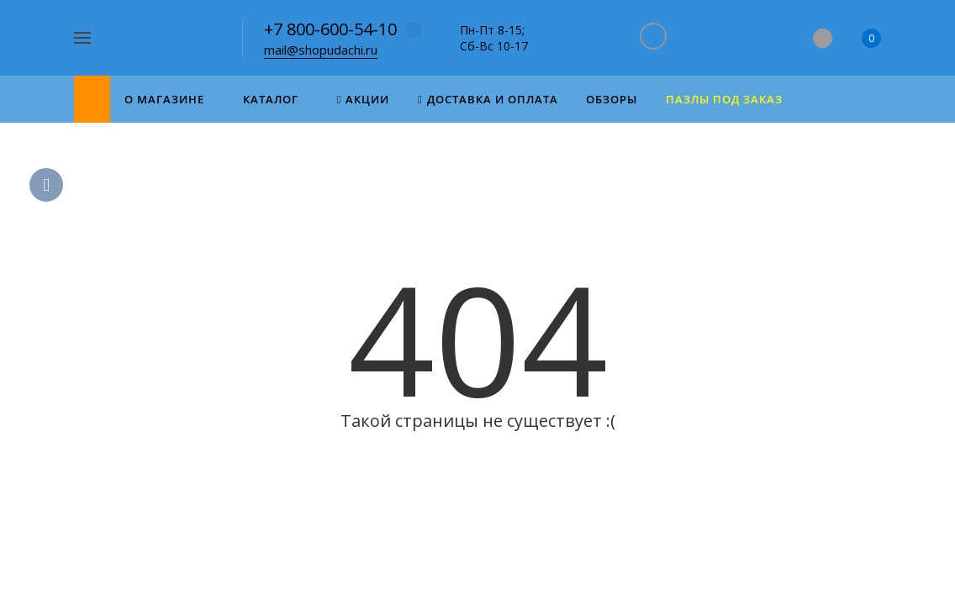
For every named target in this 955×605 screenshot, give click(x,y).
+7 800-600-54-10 (330, 29)
